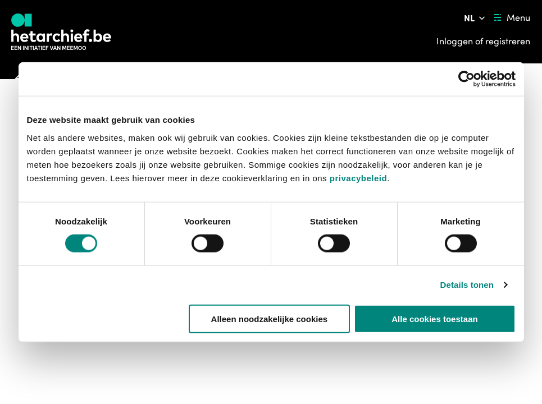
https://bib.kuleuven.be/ (61, 376)
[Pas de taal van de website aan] (475, 17)
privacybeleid (358, 177)
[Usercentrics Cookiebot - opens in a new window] (466, 79)
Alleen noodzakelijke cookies (269, 318)
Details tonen (467, 285)
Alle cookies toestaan (434, 318)
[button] (52, 363)
